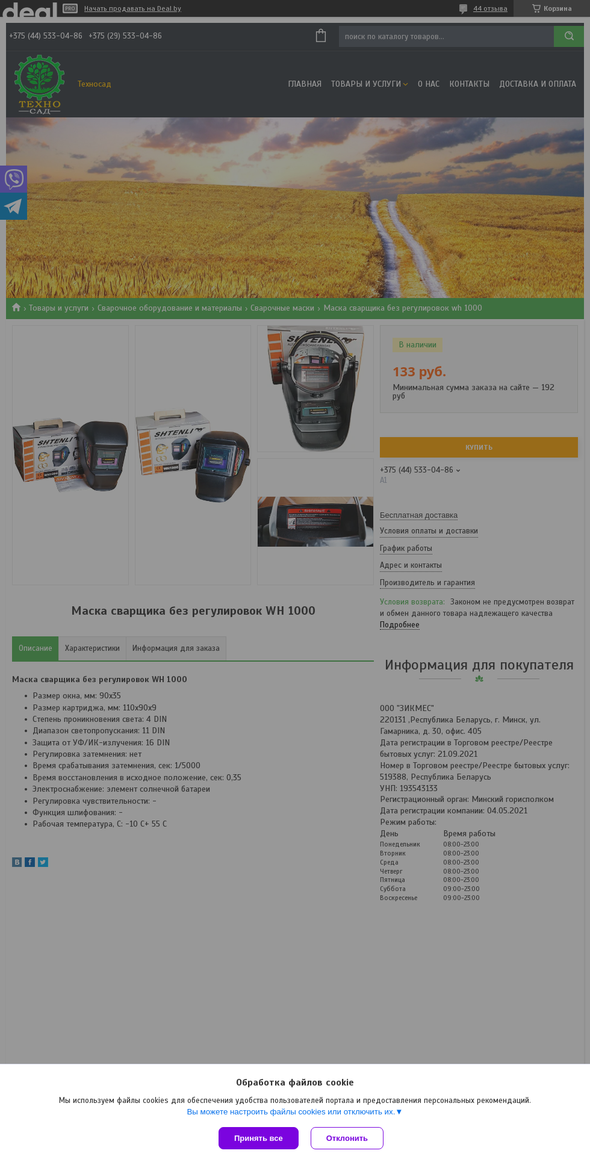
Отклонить (347, 1138)
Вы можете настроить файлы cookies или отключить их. (291, 1111)
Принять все (258, 1138)
